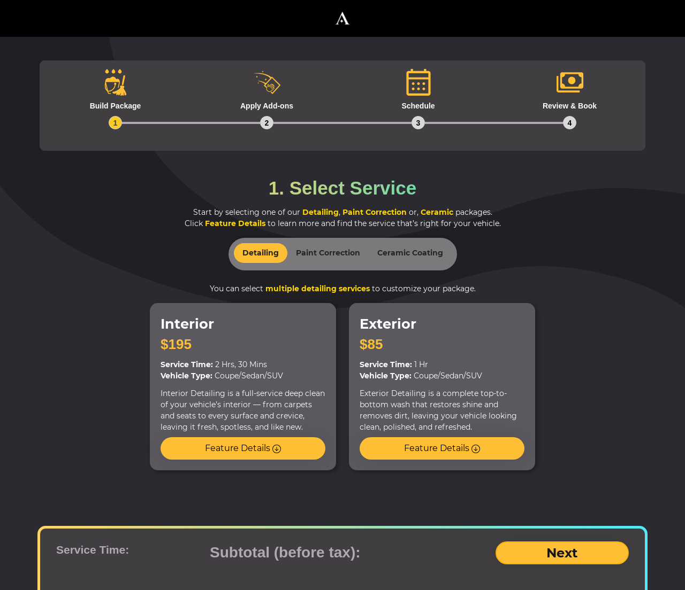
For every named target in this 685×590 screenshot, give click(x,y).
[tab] (115, 105)
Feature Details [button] (243, 448)
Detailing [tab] (260, 253)
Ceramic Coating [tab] (410, 253)
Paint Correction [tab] (328, 253)
